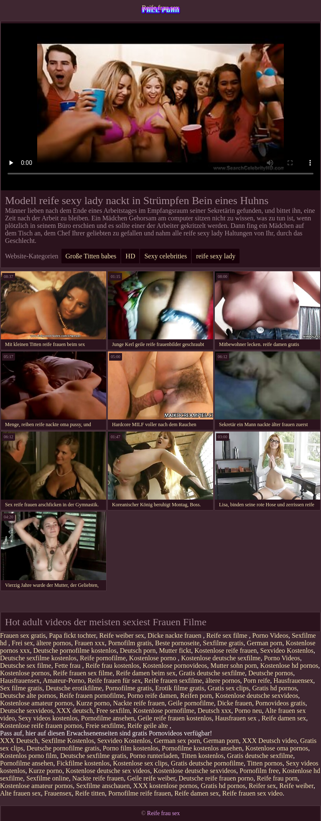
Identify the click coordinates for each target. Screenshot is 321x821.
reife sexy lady (215, 256)
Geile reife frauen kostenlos (174, 718)
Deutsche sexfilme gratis (93, 755)
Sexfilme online (47, 778)
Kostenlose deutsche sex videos (108, 770)
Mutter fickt (175, 650)
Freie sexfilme (105, 725)
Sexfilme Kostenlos (67, 740)
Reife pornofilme (103, 658)
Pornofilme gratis (128, 688)
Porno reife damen (152, 695)
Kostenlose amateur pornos (36, 703)
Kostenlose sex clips (140, 763)
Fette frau (68, 665)
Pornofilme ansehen (108, 718)
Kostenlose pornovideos (175, 665)
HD (130, 256)
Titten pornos (265, 763)
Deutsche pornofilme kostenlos (75, 650)
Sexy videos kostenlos (48, 718)
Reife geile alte (148, 725)
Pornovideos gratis (280, 703)
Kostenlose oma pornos (276, 748)
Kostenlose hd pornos (289, 665)
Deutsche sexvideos (26, 710)
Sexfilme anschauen (103, 785)
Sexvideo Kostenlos (287, 650)
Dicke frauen (234, 703)
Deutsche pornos (270, 673)
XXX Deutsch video (269, 740)
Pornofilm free (259, 770)
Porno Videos (270, 635)
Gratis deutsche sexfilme (212, 673)
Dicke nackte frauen (175, 635)
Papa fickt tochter (72, 635)
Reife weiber (296, 785)
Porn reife (257, 680)
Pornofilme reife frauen (139, 793)
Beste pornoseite (177, 643)
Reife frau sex (160, 7)
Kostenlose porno (153, 658)
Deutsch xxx (214, 710)
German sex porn (177, 740)
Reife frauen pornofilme (91, 695)
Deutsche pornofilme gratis (63, 748)
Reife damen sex (284, 718)
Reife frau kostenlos (112, 665)
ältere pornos (53, 643)
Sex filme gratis (21, 688)
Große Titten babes (91, 256)
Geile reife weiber (151, 778)
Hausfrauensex (20, 680)
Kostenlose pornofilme (163, 710)
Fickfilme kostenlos (83, 763)
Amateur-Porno (63, 680)
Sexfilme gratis (223, 643)
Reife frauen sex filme (83, 673)
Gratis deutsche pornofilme (207, 763)
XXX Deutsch (19, 740)
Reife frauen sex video (252, 793)
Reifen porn (196, 695)
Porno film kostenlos (130, 748)
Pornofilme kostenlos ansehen (202, 748)
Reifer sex (262, 785)
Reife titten (90, 793)
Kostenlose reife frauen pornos (41, 725)
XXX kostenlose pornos (165, 785)
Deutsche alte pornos (28, 695)
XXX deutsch (74, 710)
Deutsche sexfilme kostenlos (38, 658)
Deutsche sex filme (25, 665)
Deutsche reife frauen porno (215, 778)
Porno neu (248, 710)
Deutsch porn (138, 650)
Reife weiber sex (122, 635)
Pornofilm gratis (130, 643)
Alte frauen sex (20, 793)
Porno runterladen (154, 755)
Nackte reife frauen (139, 703)
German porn (265, 643)
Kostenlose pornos (25, 673)
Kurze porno (93, 703)
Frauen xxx (89, 643)
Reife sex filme (227, 635)
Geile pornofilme (191, 703)
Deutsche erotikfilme (74, 688)
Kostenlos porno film (28, 755)
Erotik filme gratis (179, 688)
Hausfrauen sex (236, 718)
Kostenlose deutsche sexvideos (256, 695)
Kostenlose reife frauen (225, 650)
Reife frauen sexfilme (173, 680)
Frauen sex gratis (23, 635)
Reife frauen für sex (114, 680)
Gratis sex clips (228, 688)
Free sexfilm (113, 710)
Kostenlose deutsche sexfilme (220, 658)
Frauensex (58, 793)
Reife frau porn (277, 778)
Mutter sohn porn (233, 665)
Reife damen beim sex (146, 673)
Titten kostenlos (202, 755)
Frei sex (22, 643)
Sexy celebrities (165, 256)
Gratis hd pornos (274, 688)
